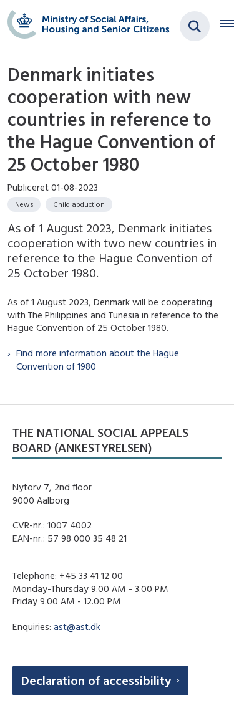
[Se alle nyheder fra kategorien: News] (24, 204)
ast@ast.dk (77, 627)
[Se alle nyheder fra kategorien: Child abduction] (79, 204)
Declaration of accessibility (96, 680)
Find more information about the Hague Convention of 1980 (97, 359)
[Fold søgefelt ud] (195, 26)
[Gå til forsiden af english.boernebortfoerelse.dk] (85, 26)
